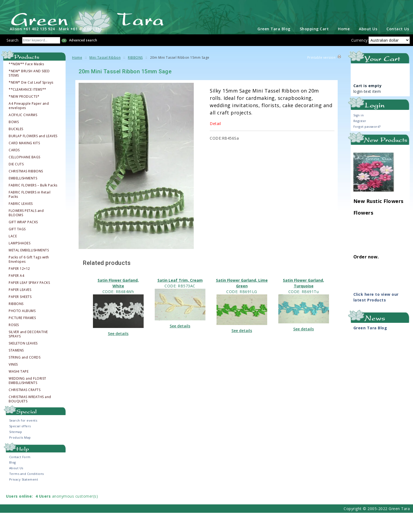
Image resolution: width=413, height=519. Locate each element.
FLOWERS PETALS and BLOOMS (26, 219)
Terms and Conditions (26, 480)
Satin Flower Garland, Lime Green (242, 289)
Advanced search (83, 46)
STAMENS (16, 356)
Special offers (20, 432)
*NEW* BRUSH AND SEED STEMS (29, 79)
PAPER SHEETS (20, 303)
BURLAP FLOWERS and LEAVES (33, 142)
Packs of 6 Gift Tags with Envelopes (29, 265)
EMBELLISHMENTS (23, 184)
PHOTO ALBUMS (22, 317)
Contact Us (397, 35)
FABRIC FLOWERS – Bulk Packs (33, 191)
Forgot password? (367, 133)
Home (344, 35)
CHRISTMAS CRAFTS (24, 396)
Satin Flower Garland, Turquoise (303, 289)
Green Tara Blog (274, 35)
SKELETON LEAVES (23, 349)
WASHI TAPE (18, 378)
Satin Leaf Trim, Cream (180, 286)
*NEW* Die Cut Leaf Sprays (31, 89)
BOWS (14, 128)
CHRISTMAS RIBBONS (26, 177)
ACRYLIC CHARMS (23, 121)
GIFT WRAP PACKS (23, 228)
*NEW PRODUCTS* (24, 103)
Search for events (23, 427)
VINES (13, 371)
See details (118, 339)
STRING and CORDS (24, 364)
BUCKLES (16, 135)
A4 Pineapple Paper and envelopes (29, 112)
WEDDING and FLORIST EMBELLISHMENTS (27, 387)
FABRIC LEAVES (21, 210)
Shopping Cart (314, 35)
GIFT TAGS (17, 235)
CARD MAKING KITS (24, 149)
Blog (12, 469)
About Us (368, 35)
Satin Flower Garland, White (118, 289)
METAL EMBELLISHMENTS (29, 256)
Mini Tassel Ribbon (105, 63)
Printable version (321, 63)
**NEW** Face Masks (26, 70)
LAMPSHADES (19, 249)
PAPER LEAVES (20, 296)
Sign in (358, 121)
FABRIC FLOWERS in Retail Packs (29, 200)
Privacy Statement (23, 486)
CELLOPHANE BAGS (24, 163)
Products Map (20, 444)
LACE (13, 242)
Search (12, 46)
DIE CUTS (16, 170)
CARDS (14, 156)
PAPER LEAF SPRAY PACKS (29, 289)
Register (359, 127)
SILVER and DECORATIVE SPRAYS (28, 340)
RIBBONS (16, 310)
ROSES (14, 331)
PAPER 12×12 (19, 275)
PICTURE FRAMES (22, 324)
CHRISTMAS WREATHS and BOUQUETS (30, 405)
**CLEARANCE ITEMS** (27, 96)
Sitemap (15, 438)
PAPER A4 (16, 282)
